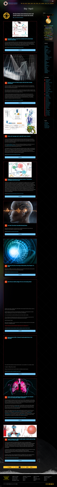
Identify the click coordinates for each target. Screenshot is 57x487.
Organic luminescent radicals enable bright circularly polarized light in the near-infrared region (21, 439)
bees (45, 60)
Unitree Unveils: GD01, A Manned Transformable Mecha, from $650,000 (20, 338)
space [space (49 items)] (45, 38)
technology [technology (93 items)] (51, 38)
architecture (46, 56)
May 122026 (6, 39)
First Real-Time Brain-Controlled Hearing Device (17, 225)
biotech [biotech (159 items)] (50, 28)
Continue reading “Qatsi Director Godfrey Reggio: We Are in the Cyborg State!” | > (17, 325)
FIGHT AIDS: (13, 479)
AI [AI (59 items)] (46, 25)
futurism (13, 457)
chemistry (17, 417)
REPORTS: (24, 479)
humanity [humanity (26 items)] (52, 32)
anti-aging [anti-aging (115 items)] (51, 25)
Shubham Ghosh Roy (9, 47)
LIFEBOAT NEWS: (24, 476)
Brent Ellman (47, 108)
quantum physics (17, 100)
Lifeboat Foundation (9, 484)
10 (22, 467)
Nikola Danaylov (9, 328)
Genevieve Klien (8, 231)
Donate (37, 3)
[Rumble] (53, 484)
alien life (45, 54)
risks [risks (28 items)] (50, 37)
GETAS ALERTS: (45, 476)
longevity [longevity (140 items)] (48, 35)
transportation (14, 371)
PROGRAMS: (45, 479)
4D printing (46, 46)
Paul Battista (8, 272)
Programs (29, 3)
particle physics (12, 272)
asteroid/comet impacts (48, 57)
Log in (15, 17)
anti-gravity (46, 55)
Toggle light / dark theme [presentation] (52, 1)
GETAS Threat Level (6, 478)
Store (48, 3)
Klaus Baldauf (48, 96)
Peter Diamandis (46, 47)
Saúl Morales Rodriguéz (48, 81)
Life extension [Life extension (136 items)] (50, 34)
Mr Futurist (46, 124)
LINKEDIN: (34, 476)
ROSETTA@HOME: (14, 480)
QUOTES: (45, 480)
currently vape (16, 406)
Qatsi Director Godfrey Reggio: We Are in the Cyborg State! (19, 282)
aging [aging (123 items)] (45, 25)
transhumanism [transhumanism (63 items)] (47, 39)
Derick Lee (47, 100)
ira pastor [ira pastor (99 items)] (46, 34)
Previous (9, 467)
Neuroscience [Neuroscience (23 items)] (52, 35)
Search (53, 15)
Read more (20, 50)
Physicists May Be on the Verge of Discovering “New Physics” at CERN (21, 266)
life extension (20, 417)
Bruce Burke (8, 371)
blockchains (46, 67)
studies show (23, 414)
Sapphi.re (17, 484)
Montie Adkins (48, 112)
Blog (23, 3)
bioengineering (46, 62)
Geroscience (46, 122)
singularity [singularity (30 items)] (52, 37)
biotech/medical (14, 47)
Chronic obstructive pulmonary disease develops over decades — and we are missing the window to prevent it (21, 397)
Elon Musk (46, 50)
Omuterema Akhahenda (47, 95)
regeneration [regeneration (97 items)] (46, 37)
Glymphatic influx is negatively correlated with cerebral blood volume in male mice (20, 39)
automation (46, 59)
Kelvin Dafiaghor (48, 89)
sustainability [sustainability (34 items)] (47, 38)
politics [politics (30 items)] (45, 36)
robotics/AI (24, 328)
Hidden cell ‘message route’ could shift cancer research (19, 136)
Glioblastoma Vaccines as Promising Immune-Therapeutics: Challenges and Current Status (20, 180)
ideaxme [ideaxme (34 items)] (45, 33)
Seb (46, 109)
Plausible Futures (47, 126)
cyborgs (12, 328)
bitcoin (45, 66)
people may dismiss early (16, 411)
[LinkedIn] (49, 484)
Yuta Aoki (47, 99)
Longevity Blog (46, 123)
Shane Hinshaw (48, 102)
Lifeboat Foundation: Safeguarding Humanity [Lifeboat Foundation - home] (10, 3)
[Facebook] (46, 484)
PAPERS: (24, 480)
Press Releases (52, 3)
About (21, 3)
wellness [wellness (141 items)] (50, 39)
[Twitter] (48, 484)
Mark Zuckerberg (46, 52)
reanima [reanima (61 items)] (47, 36)
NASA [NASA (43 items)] (50, 35)
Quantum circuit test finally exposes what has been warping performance (20, 83)
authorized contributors (20, 17)
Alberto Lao (47, 101)
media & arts (18, 328)
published (10, 144)
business (45, 68)
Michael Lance (48, 110)
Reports (32, 3)
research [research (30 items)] (49, 37)
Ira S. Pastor (47, 113)
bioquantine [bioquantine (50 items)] (50, 26)
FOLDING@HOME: (35, 479)
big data (45, 61)
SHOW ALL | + (45, 116)
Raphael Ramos (48, 103)
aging (45, 53)
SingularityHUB (46, 127)
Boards (26, 3)
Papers (34, 3)
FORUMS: (34, 480)
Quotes (46, 3)
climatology (46, 70)
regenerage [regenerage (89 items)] (50, 36)
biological (45, 63)
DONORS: (34, 477)
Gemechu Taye (48, 88)
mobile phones (21, 328)
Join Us (40, 3)
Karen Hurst (47, 90)
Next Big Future (46, 125)
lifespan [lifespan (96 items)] (45, 35)
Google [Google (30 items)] (44, 32)
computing (13, 100)
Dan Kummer (48, 93)
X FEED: (13, 477)
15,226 (27, 467)
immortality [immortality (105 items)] (47, 33)
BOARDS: (45, 477)
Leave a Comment (21, 47)
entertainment (14, 328)
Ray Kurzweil (46, 49)
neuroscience (17, 47)
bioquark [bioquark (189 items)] (47, 28)
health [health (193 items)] (46, 32)
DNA (45, 48)
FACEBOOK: (13, 476)
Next (31, 467)
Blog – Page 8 (28, 9)
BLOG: (23, 477)
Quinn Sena (47, 83)
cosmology (46, 72)
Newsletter (42, 3)
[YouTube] (51, 484)
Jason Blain (47, 111)
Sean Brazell (47, 104)
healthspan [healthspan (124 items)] (50, 32)
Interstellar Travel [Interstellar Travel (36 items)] (51, 33)
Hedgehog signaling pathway (11, 145)
